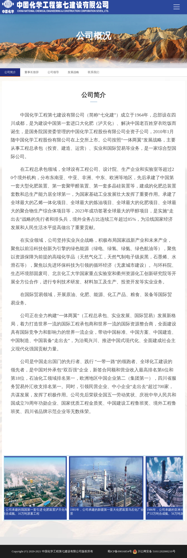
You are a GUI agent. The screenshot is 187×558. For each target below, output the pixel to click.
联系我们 (93, 72)
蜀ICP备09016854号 (120, 551)
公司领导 (53, 72)
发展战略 (73, 72)
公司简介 (10, 72)
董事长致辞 (32, 72)
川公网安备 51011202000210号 (156, 551)
